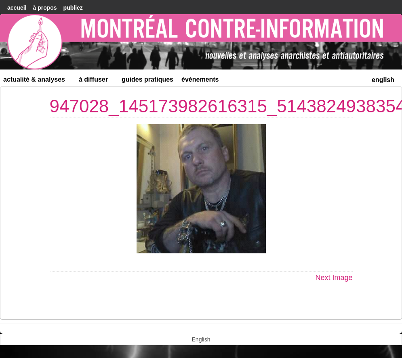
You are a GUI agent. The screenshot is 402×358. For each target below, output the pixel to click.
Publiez (73, 7)
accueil (16, 7)
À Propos (45, 7)
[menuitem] (383, 79)
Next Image (333, 278)
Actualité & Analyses (37, 81)
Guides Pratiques (147, 79)
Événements (200, 79)
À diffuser (97, 81)
